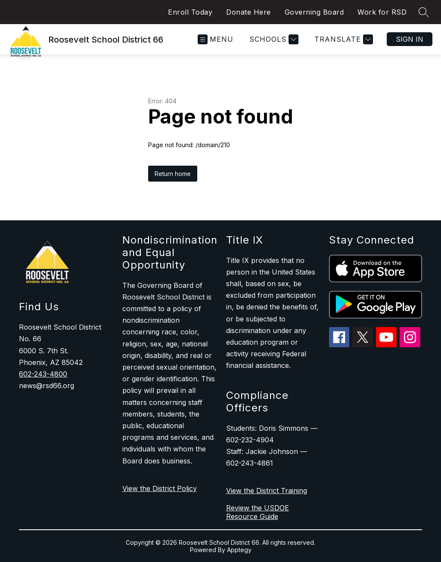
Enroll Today (190, 12)
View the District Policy (159, 488)
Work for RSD (382, 12)
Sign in (409, 39)
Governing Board (314, 12)
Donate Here (248, 12)
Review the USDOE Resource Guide (257, 512)
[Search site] (424, 12)
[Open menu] (215, 39)
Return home (173, 173)
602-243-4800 (43, 374)
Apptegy (239, 549)
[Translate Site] (342, 39)
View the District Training (266, 490)
